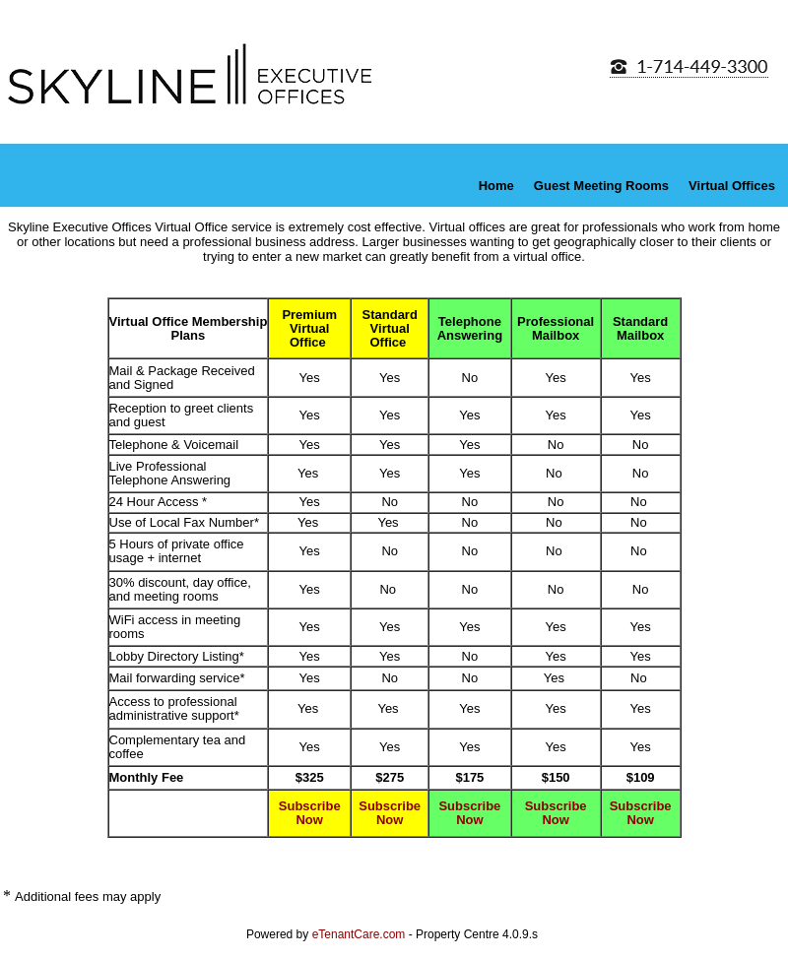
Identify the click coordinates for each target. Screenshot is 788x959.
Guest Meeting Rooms (601, 185)
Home (496, 185)
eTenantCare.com (360, 934)
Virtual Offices (732, 185)
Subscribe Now (310, 813)
